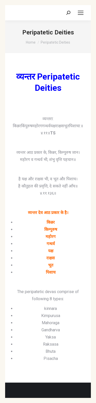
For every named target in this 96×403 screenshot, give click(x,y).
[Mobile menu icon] (81, 13)
